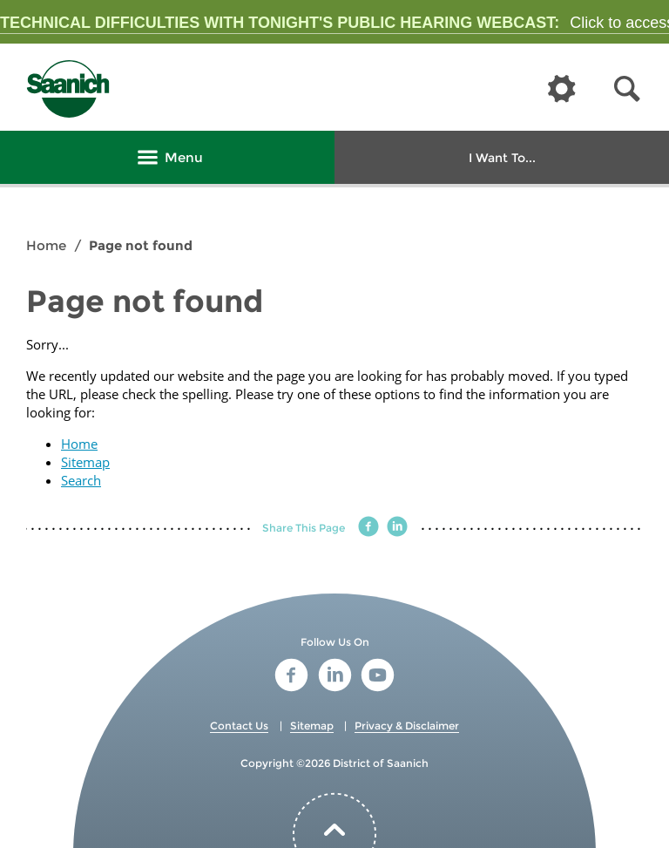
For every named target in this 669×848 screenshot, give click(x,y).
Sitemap (85, 462)
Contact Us (239, 725)
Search (81, 480)
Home (46, 245)
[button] (627, 89)
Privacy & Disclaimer (407, 725)
